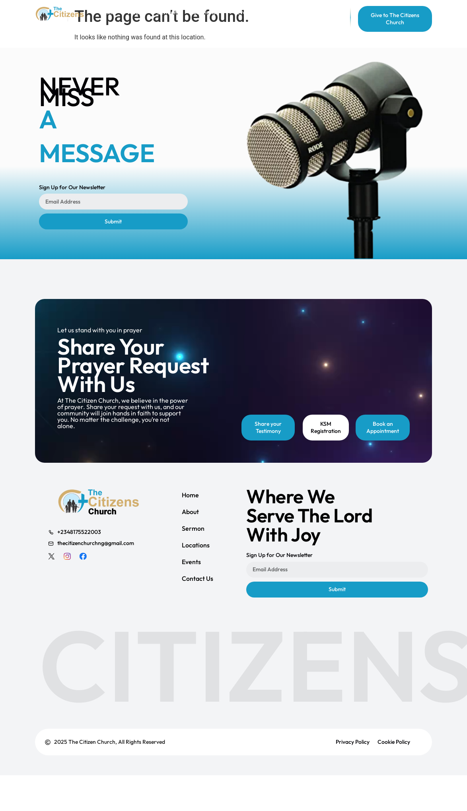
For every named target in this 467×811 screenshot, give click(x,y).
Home (190, 495)
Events (191, 562)
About (190, 512)
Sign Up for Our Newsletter (72, 187)
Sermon (193, 528)
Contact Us (197, 578)
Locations (196, 545)
